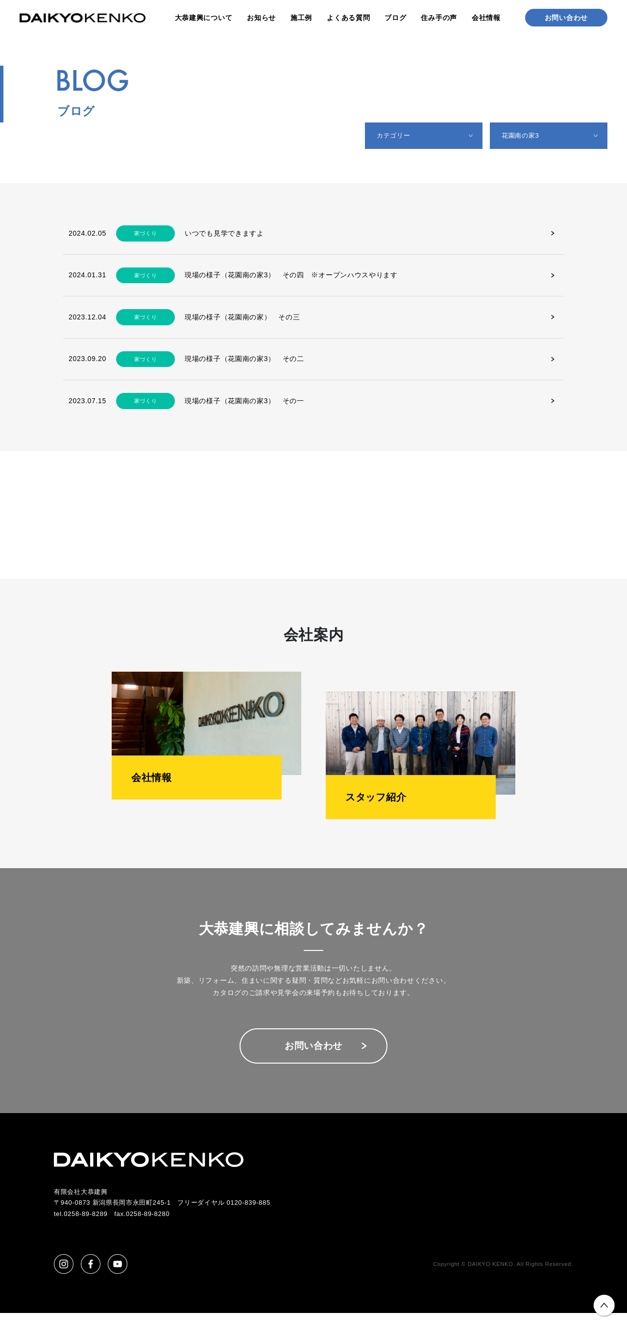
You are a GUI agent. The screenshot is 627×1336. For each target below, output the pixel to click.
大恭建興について (204, 18)
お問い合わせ (566, 18)
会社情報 (486, 18)
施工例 (301, 18)
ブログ (395, 18)
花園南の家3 (525, 137)
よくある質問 (348, 18)
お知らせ (261, 18)
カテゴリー (398, 137)
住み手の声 (439, 18)
